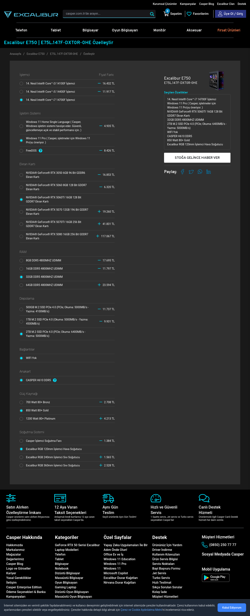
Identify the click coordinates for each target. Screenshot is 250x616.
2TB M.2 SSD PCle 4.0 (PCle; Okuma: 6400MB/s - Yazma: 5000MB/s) (52, 333)
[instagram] (210, 560)
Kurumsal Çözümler (165, 3)
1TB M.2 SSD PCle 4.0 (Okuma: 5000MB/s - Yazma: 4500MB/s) (54, 321)
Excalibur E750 (36, 53)
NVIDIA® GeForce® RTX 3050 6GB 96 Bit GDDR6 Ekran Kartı (52, 174)
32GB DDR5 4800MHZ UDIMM (42, 277)
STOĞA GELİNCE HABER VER (197, 157)
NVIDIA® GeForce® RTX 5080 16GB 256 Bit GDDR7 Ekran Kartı (54, 236)
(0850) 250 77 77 (219, 544)
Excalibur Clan (226, 3)
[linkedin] (223, 560)
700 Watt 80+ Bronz (36, 402)
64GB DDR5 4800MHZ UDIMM (42, 285)
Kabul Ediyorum (231, 607)
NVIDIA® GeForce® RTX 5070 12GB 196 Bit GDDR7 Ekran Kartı (54, 211)
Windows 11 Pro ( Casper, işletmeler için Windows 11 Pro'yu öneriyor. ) (55, 140)
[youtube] (230, 560)
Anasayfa (15, 53)
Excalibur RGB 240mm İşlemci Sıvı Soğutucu (51, 457)
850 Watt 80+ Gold (35, 410)
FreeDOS (32, 151)
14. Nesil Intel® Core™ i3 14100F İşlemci (48, 83)
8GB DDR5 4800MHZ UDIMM (41, 260)
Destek (242, 3)
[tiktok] (236, 560)
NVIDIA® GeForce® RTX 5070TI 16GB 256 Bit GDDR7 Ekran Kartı (50, 224)
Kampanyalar (188, 3)
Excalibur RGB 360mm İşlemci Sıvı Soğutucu (51, 465)
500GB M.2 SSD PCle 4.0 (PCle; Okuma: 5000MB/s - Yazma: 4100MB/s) (54, 309)
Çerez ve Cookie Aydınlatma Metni (141, 609)
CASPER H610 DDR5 (39, 380)
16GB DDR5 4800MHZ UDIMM (42, 269)
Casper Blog (206, 3)
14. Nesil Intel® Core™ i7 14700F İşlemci (48, 100)
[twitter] (217, 560)
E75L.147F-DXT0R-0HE (64, 53)
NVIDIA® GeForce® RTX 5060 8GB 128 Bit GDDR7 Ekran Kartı (53, 187)
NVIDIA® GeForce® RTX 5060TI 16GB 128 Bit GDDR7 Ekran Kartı (50, 199)
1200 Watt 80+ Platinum (38, 419)
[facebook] (204, 560)
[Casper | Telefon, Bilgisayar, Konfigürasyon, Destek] (31, 15)
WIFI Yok (29, 358)
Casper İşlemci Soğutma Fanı (41, 441)
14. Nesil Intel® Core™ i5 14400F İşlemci (48, 91)
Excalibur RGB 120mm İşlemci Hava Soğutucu (52, 449)
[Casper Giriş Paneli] (230, 14)
